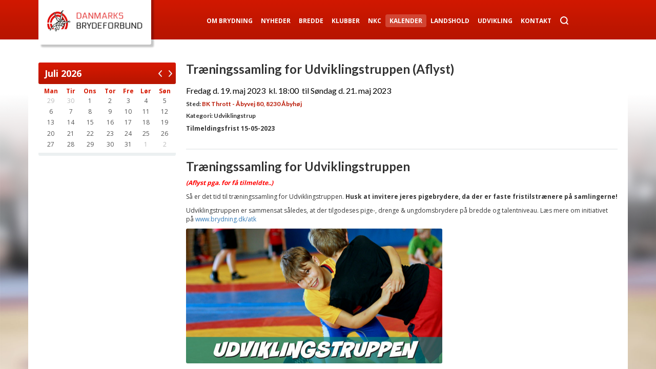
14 (70, 122)
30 (110, 144)
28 (70, 144)
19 (164, 122)
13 (50, 122)
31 (128, 144)
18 (146, 122)
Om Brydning (230, 20)
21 (70, 133)
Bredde (311, 20)
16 (110, 122)
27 (50, 144)
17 (128, 122)
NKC (374, 20)
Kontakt (536, 20)
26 (164, 133)
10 (128, 111)
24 (128, 133)
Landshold (449, 20)
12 (164, 111)
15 (90, 122)
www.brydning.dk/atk (225, 219)
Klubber (346, 20)
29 (90, 144)
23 (110, 133)
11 (146, 111)
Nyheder (276, 20)
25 (146, 133)
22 (90, 133)
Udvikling (495, 20)
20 (50, 133)
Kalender (405, 20)
